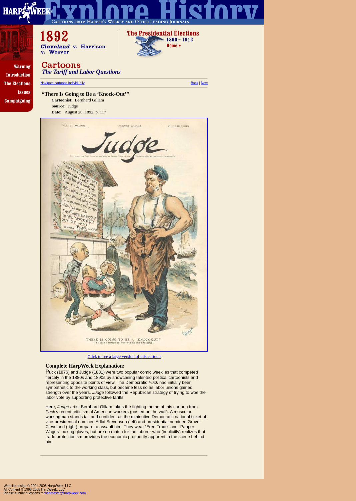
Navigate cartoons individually (62, 83)
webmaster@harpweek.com (65, 493)
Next (204, 83)
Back (194, 83)
